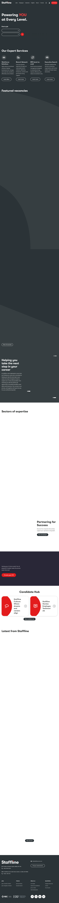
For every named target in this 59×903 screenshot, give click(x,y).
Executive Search (51, 62)
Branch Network (22, 62)
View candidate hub (29, 623)
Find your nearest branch (38, 869)
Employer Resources (49, 887)
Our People (33, 887)
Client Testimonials (34, 894)
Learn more (21, 79)
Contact (46, 889)
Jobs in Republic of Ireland (6, 889)
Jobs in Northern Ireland (6, 887)
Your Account (47, 891)
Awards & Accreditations (35, 889)
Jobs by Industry (19, 887)
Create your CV (9, 579)
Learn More (6, 79)
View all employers (42, 538)
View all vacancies (7, 348)
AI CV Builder (54, 2)
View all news (29, 844)
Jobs (3, 885)
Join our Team (33, 891)
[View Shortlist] (46, 2)
